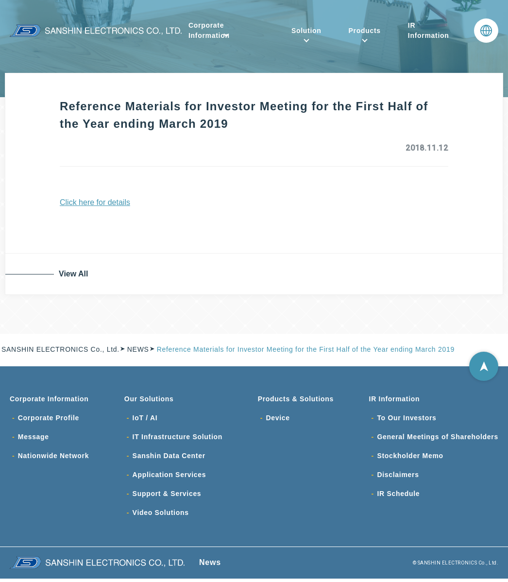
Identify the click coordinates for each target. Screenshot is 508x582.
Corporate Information (209, 30)
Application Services (169, 477)
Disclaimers (398, 477)
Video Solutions (161, 516)
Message (33, 438)
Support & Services (167, 496)
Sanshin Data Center (169, 458)
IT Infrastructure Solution (177, 438)
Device (277, 419)
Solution (306, 30)
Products (365, 30)
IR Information (428, 30)
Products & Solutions (296, 399)
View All (75, 274)
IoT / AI (145, 419)
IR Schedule (398, 496)
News (210, 566)
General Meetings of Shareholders (437, 438)
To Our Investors (406, 419)
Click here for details (95, 202)
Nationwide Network (53, 458)
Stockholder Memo (410, 458)
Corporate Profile (48, 419)
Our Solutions (149, 399)
